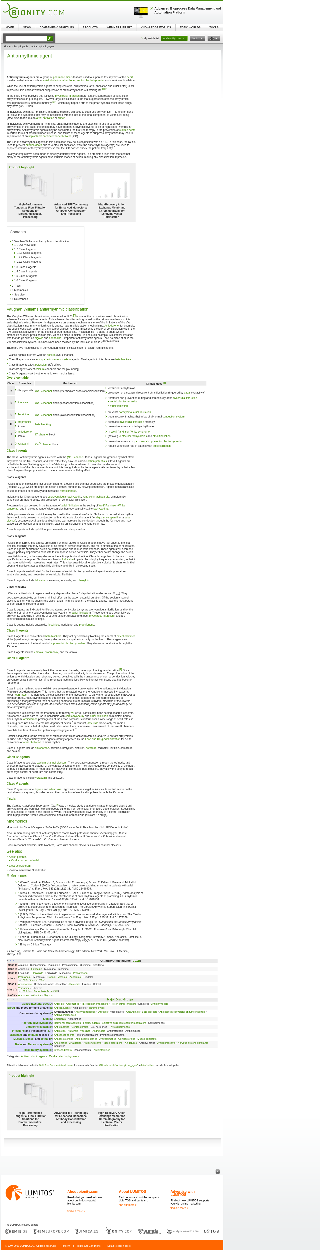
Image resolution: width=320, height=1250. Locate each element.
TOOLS (213, 27)
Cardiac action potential (25, 860)
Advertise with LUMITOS (182, 1193)
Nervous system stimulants (193, 1042)
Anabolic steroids (63, 1038)
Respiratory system (36, 1049)
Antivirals (73, 1031)
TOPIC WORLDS (190, 27)
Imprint (66, 1245)
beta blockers (123, 359)
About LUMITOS (132, 1191)
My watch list (151, 38)
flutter (61, 118)
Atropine (37, 995)
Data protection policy (119, 1245)
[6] (164, 383)
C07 (42, 980)
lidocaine (23, 402)
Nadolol (52, 977)
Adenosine (24, 995)
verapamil (23, 443)
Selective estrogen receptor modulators (124, 1023)
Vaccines (85, 1031)
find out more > (76, 1211)
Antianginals (133, 1011)
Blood (11, 1007)
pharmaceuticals (62, 77)
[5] (74, 315)
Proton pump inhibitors (123, 1003)
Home (7, 46)
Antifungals (98, 1031)
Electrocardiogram (19, 865)
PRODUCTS (90, 27)
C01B (136, 960)
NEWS (27, 27)
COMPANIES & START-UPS (57, 27)
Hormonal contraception (67, 1023)
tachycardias (100, 508)
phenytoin (83, 580)
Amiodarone (111, 325)
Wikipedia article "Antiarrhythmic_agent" (118, 1065)
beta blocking (43, 424)
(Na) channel (43, 391)
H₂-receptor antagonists (95, 1003)
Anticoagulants (62, 1007)
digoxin (39, 338)
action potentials (97, 461)
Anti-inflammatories (86, 1038)
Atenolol (62, 977)
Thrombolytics (97, 1007)
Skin (46, 1018)
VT (72, 713)
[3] (53, 102)
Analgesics (75, 1042)
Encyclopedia (21, 46)
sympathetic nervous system (54, 359)
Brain (18, 1044)
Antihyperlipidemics (65, 1015)
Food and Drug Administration (102, 739)
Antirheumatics (107, 1038)
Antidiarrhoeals (159, 1003)
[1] (103, 89)
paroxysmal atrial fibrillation (135, 412)
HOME (10, 27)
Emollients (60, 1019)
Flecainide (37, 973)
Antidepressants (166, 1042)
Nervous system (38, 1044)
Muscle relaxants (147, 1038)
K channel (41, 434)
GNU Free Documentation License (56, 1065)
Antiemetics (72, 1003)
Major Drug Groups (120, 999)
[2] (106, 89)
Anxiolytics (131, 1042)
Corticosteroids (80, 1027)
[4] (56, 102)
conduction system (173, 416)
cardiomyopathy (74, 716)
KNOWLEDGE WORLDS (156, 27)
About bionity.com (82, 1191)
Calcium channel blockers (37, 991)
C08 (55, 991)
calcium (40, 369)
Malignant (16, 1034)
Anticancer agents (64, 1034)
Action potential (18, 856)
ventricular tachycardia (90, 80)
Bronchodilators (63, 1050)
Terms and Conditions (88, 1245)
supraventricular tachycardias (67, 643)
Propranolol (24, 977)
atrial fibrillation (52, 80)
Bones (29, 1038)
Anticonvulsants (92, 1042)
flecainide (23, 414)
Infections (18, 1030)
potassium (41, 364)
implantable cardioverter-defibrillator (49, 136)
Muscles (18, 1038)
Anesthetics (60, 1042)
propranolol (24, 421)
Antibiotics (60, 1031)
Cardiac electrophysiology (64, 1056)
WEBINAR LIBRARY (119, 27)
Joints (44, 1038)
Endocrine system (37, 1026)
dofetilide (93, 723)
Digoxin (48, 995)
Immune (33, 1034)
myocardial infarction (67, 95)
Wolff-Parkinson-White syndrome (130, 431)
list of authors (147, 1065)
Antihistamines (102, 1050)
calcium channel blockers (51, 762)
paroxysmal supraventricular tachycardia (158, 441)
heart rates (20, 694)
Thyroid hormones (119, 1027)
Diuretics (103, 1011)
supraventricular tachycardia (64, 496)
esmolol (38, 652)
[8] (57, 804)
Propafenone (80, 973)
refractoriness (68, 490)
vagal (187, 392)
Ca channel (43, 444)
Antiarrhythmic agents (34, 1056)
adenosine (55, 338)
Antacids (59, 1003)
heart (130, 77)
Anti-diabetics (61, 1027)
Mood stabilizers (113, 1042)
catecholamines (126, 636)
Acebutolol (75, 977)
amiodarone (25, 431)
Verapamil (24, 988)
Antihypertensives (86, 1011)
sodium (51, 354)
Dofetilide (74, 984)
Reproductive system (35, 1022)
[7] (120, 669)
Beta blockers (30, 980)
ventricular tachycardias (133, 436)
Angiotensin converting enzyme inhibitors (183, 1011)
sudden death (127, 130)
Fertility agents (91, 1023)
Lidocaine (68, 559)
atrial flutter (69, 80)
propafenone (86, 624)
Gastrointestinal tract (35, 1003)
